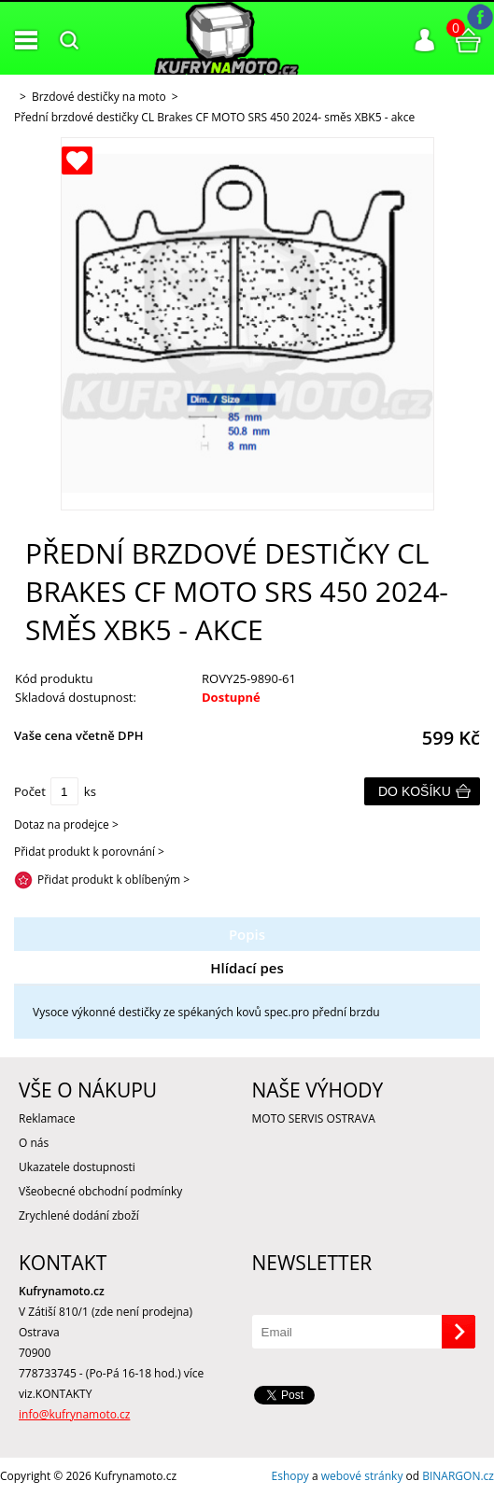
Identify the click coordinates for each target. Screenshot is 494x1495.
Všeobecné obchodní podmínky (100, 1191)
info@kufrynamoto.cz (74, 1414)
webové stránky (362, 1476)
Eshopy (290, 1476)
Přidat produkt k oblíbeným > (113, 879)
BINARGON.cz (458, 1476)
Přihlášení (425, 40)
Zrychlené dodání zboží (79, 1215)
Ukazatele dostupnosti (77, 1167)
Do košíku (414, 791)
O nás (34, 1143)
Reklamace (47, 1118)
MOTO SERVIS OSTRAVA (313, 1118)
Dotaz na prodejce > (66, 824)
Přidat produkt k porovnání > (89, 851)
